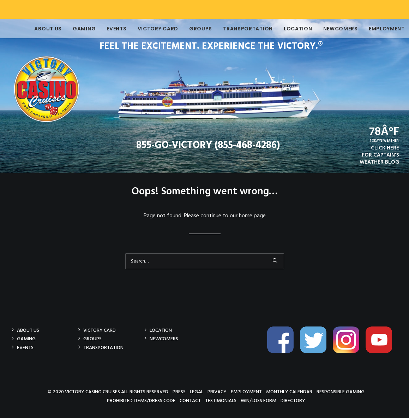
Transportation (238, 28)
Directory (293, 401)
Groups (190, 28)
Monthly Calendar (289, 392)
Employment (377, 28)
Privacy (217, 392)
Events (106, 28)
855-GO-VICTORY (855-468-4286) (208, 145)
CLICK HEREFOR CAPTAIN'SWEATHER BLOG (379, 155)
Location (288, 28)
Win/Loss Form (258, 401)
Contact (190, 401)
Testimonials (220, 401)
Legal (196, 392)
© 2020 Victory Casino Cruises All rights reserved (108, 392)
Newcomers (330, 28)
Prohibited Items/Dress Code (141, 401)
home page (252, 215)
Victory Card (148, 28)
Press (179, 392)
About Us (38, 28)
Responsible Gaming (341, 392)
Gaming (74, 28)
